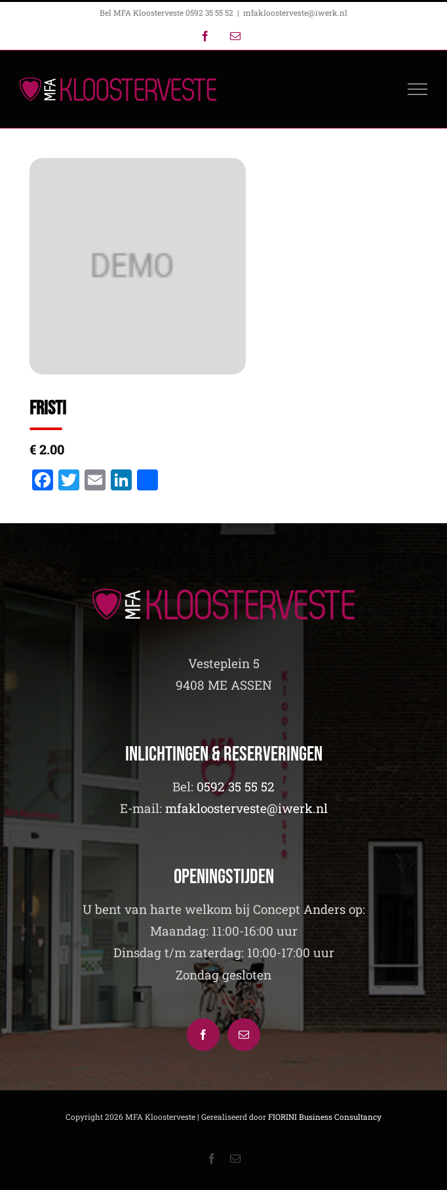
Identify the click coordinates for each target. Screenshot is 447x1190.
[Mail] (243, 1034)
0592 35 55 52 (236, 786)
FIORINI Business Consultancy (324, 1116)
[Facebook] (203, 1034)
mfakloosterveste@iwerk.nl (295, 12)
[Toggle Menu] (418, 89)
